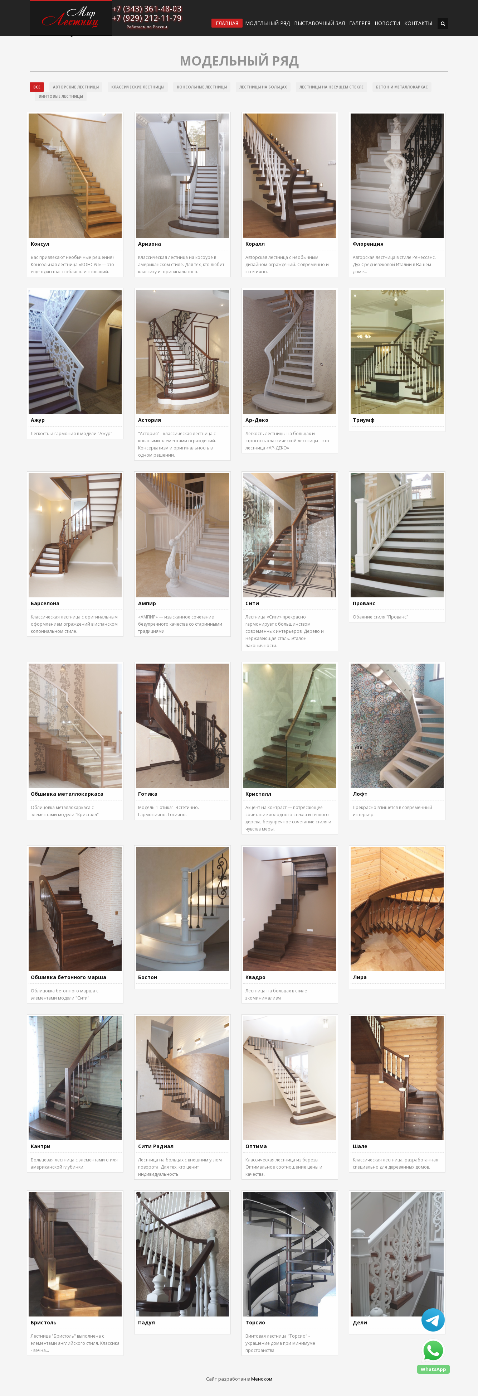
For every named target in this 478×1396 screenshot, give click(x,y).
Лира (360, 977)
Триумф (364, 420)
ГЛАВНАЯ (227, 23)
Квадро (255, 977)
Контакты (418, 23)
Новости (387, 23)
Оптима (256, 1146)
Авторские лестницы (76, 87)
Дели (360, 1322)
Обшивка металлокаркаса (67, 793)
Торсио (255, 1322)
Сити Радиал (156, 1146)
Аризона (149, 243)
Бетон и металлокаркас (402, 87)
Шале (360, 1146)
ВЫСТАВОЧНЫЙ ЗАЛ (319, 23)
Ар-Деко (256, 420)
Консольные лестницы (202, 87)
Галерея (359, 23)
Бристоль (44, 1322)
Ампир (147, 603)
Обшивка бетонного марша (68, 977)
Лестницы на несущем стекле (331, 87)
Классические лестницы (137, 87)
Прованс (364, 603)
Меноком (261, 1379)
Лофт (360, 793)
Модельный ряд (267, 23)
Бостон (147, 977)
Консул (40, 243)
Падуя (146, 1322)
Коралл (255, 243)
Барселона (45, 603)
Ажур (38, 420)
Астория (149, 420)
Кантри (40, 1146)
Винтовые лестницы (61, 96)
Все (36, 87)
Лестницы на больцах (263, 87)
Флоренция (368, 243)
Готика (147, 793)
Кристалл (258, 793)
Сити (252, 603)
